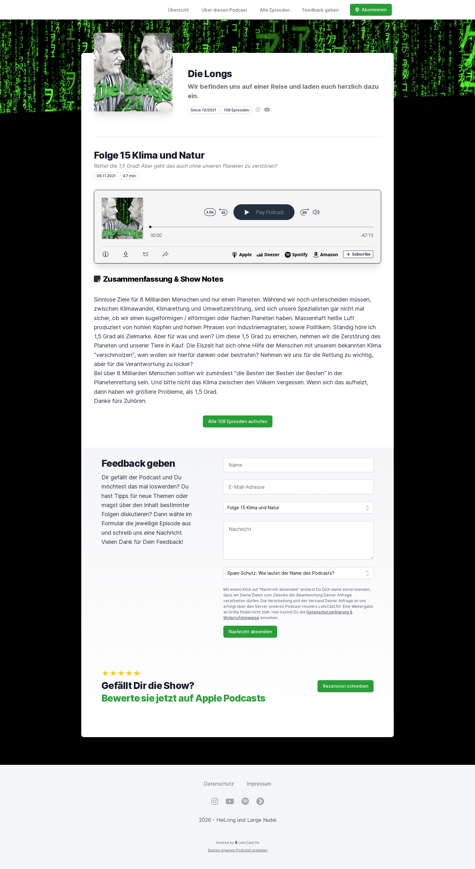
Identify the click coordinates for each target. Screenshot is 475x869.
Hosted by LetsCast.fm (237, 842)
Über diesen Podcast (224, 10)
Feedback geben (320, 10)
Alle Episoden (275, 10)
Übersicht (178, 10)
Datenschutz (219, 784)
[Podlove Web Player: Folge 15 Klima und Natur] (237, 226)
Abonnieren (370, 9)
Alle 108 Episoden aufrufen (237, 421)
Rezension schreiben (345, 686)
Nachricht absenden (250, 631)
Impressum (259, 784)
